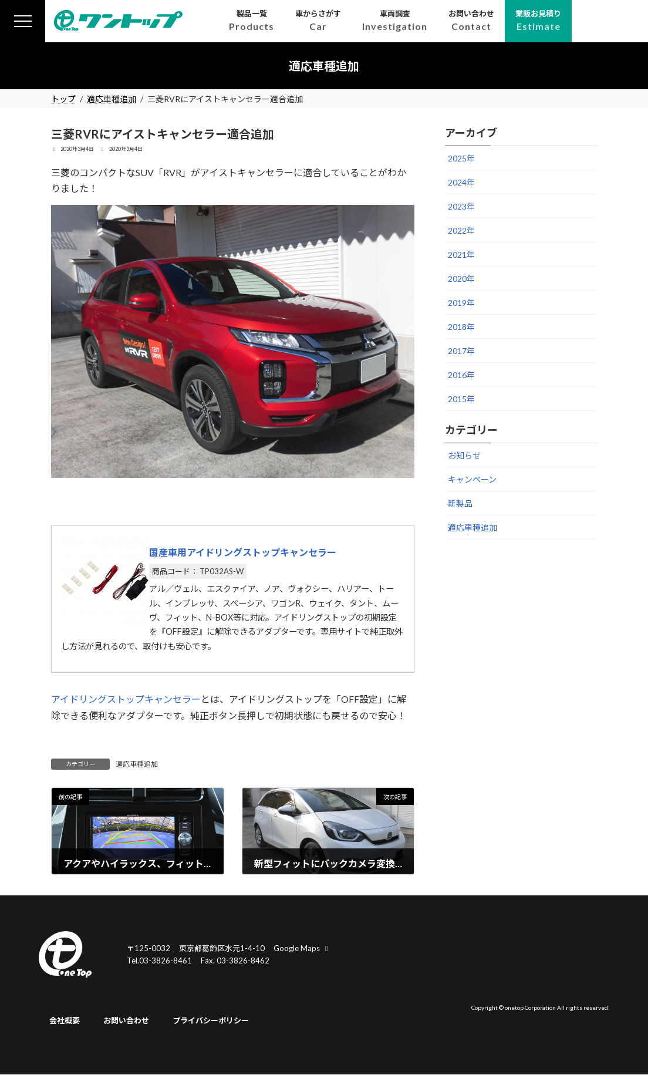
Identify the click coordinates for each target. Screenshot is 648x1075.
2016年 (461, 375)
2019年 (461, 303)
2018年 (461, 327)
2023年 (461, 206)
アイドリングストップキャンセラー (126, 699)
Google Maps (302, 948)
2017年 (461, 351)
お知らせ (464, 455)
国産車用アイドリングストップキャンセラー (242, 552)
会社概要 (64, 1021)
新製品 (460, 503)
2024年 (461, 182)
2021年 (461, 255)
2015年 (461, 399)
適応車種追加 (137, 764)
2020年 (461, 279)
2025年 (461, 158)
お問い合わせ (126, 1021)
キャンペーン (472, 479)
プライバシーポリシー (211, 1021)
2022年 (461, 230)
